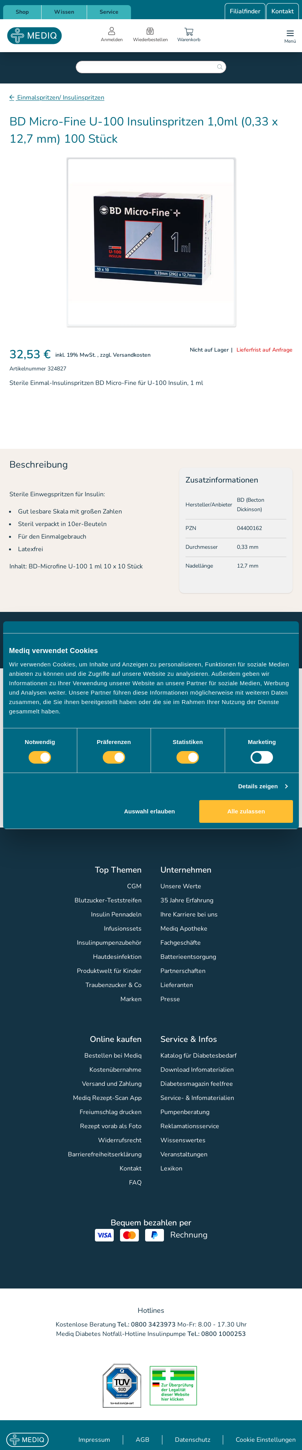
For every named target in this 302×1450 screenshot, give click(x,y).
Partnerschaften (183, 971)
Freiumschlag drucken (111, 1112)
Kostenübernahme (115, 1069)
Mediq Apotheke (183, 928)
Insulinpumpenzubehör (109, 942)
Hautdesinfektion (117, 957)
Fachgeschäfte (180, 942)
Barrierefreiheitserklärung (105, 1154)
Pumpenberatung (184, 1112)
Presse (170, 999)
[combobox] (151, 67)
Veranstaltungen (183, 1154)
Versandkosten (132, 355)
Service (109, 12)
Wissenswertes (183, 1140)
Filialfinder (245, 11)
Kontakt (282, 11)
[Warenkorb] (189, 35)
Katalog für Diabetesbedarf (198, 1055)
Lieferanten (176, 985)
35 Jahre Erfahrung (186, 900)
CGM (134, 886)
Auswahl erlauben (149, 811)
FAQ (135, 1182)
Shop (22, 12)
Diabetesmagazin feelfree (196, 1084)
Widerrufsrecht (120, 1140)
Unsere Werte (180, 886)
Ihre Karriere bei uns (189, 914)
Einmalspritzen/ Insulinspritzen (60, 97)
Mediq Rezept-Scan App (107, 1098)
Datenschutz (192, 1439)
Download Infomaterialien (197, 1069)
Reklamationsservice (189, 1126)
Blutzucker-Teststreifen (108, 900)
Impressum (94, 1439)
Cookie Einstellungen (266, 1439)
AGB (142, 1439)
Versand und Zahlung (112, 1084)
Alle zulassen (246, 811)
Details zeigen (258, 786)
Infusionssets (123, 928)
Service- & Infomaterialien (197, 1098)
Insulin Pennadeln (116, 914)
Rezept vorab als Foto (111, 1126)
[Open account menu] (111, 35)
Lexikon (171, 1168)
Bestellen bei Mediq (113, 1055)
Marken (131, 999)
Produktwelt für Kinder (109, 971)
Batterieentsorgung (188, 957)
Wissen (64, 12)
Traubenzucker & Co (114, 985)
